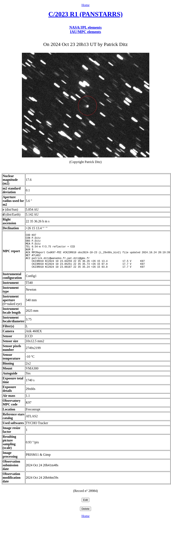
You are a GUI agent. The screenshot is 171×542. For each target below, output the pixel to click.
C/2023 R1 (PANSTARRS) (85, 14)
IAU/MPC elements (85, 32)
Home (85, 5)
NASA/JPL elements (85, 27)
